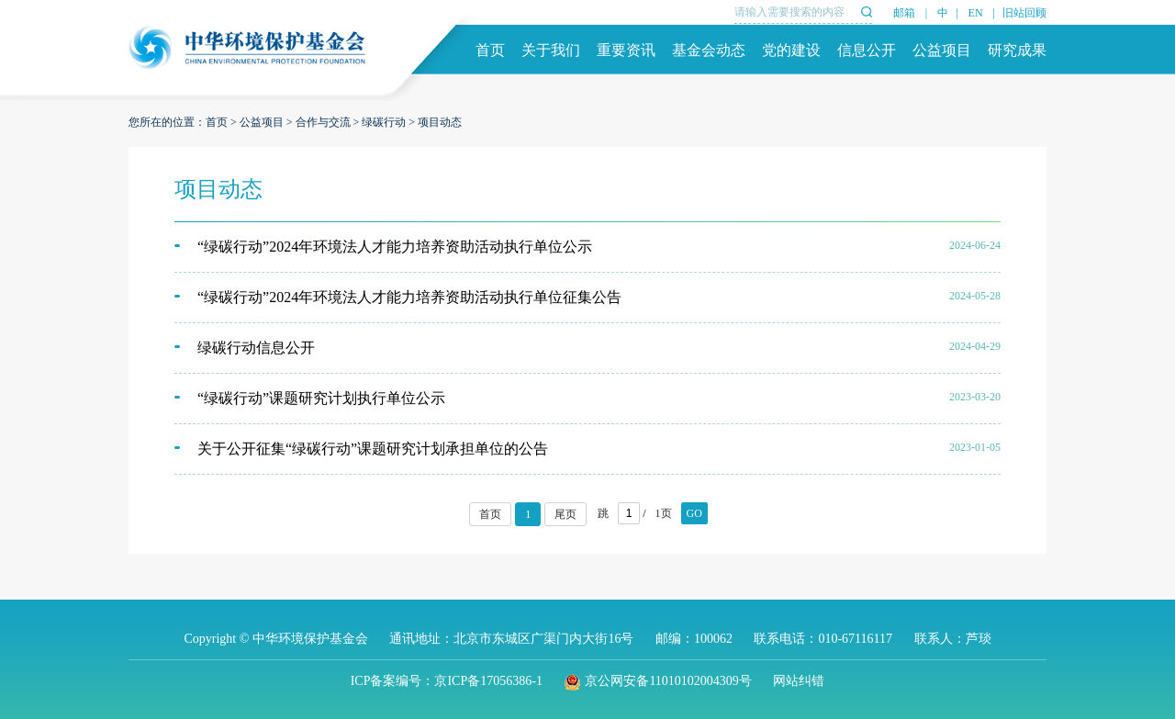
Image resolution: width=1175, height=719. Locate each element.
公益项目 (941, 50)
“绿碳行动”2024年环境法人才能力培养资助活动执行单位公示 (394, 246)
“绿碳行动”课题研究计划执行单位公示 (321, 398)
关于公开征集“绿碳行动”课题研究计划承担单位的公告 (372, 448)
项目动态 (440, 122)
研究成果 (1017, 50)
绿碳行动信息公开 (256, 347)
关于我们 (550, 50)
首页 (490, 50)
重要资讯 (626, 50)
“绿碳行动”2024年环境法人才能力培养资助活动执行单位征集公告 (409, 297)
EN (975, 12)
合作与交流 (323, 122)
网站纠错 (798, 681)
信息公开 (866, 50)
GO (694, 513)
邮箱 (904, 12)
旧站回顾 (1024, 12)
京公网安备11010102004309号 (657, 681)
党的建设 (791, 50)
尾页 (565, 514)
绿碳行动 (384, 122)
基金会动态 (708, 50)
